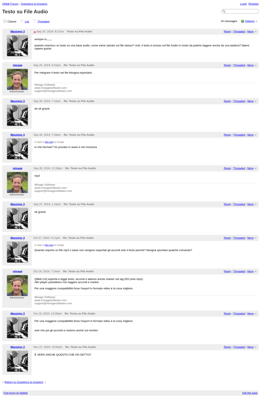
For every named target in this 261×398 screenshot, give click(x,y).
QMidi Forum (10, 3)
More (250, 31)
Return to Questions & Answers (24, 382)
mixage (17, 65)
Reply (227, 31)
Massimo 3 (17, 31)
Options (249, 21)
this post (49, 142)
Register (253, 3)
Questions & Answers (34, 3)
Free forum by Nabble (16, 393)
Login (243, 3)
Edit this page (249, 393)
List (27, 21)
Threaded (44, 21)
